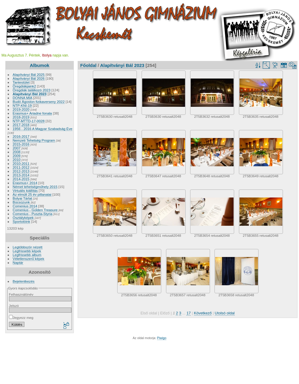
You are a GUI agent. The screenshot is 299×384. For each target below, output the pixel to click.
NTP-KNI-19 (22, 105)
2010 (17, 160)
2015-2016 (21, 144)
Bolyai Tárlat (22, 198)
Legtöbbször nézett (28, 247)
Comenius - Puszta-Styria (32, 214)
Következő (203, 313)
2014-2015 (21, 179)
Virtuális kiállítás (25, 190)
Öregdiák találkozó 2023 (32, 90)
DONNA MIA (22, 98)
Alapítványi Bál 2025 (29, 74)
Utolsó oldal (225, 313)
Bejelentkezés (24, 281)
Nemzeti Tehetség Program (34, 140)
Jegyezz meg (21, 317)
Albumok (39, 65)
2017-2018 (21, 125)
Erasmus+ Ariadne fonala (32, 113)
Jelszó (14, 306)
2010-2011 (21, 163)
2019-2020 (21, 109)
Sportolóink (21, 221)
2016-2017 (21, 136)
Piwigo (161, 338)
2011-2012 (21, 167)
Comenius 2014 (25, 206)
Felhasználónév (21, 294)
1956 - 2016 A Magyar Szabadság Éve (43, 129)
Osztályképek (23, 218)
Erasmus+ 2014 (25, 183)
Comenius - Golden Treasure (35, 210)
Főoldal (88, 65)
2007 (17, 148)
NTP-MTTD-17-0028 (29, 121)
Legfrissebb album (27, 255)
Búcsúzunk (21, 202)
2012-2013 (21, 171)
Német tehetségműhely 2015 (35, 187)
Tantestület (21, 82)
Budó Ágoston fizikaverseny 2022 (39, 102)
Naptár (18, 262)
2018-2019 (21, 117)
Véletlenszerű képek (28, 259)
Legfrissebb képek (27, 251)
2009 (17, 156)
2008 (17, 152)
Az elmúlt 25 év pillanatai (32, 194)
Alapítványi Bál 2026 (29, 78)
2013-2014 (21, 175)
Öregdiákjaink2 (24, 86)
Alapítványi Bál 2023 (30, 94)
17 (189, 313)
